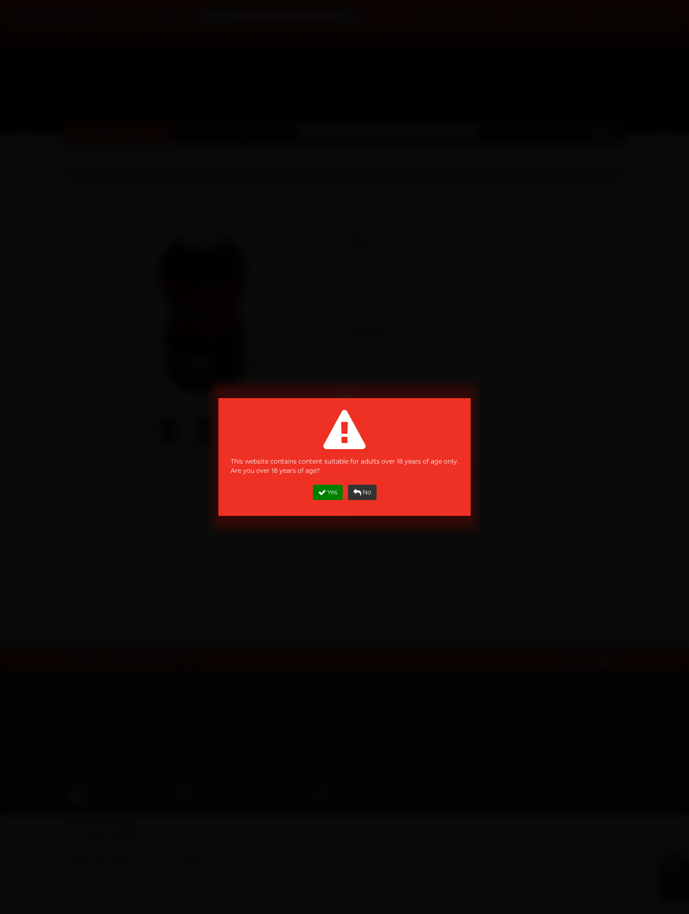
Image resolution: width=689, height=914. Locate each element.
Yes (327, 492)
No (362, 492)
